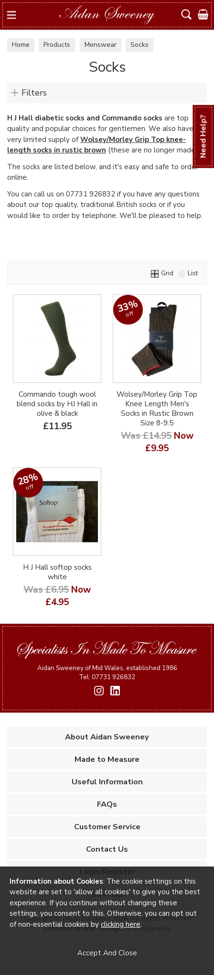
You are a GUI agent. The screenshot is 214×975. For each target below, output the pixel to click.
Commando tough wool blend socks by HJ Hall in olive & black (57, 404)
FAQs (107, 804)
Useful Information (107, 781)
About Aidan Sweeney (107, 736)
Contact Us (107, 849)
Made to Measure (107, 759)
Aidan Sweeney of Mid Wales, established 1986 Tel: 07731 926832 (107, 672)
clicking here (120, 924)
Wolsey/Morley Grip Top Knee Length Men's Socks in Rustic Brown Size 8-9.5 (157, 409)
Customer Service (107, 826)
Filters (34, 92)
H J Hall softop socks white (57, 572)
